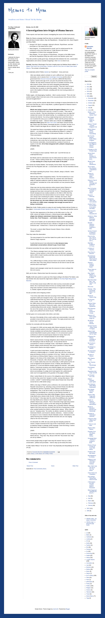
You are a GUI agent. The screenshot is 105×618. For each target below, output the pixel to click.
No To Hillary (46, 453)
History (32, 453)
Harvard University (46, 79)
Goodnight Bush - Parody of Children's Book (92, 440)
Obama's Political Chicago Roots (91, 265)
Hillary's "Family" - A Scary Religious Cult (92, 125)
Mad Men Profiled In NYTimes (91, 244)
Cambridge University (55, 77)
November (91, 100)
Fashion (88, 545)
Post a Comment (33, 462)
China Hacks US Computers (92, 473)
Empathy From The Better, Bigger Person (92, 434)
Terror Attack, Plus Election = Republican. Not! (92, 169)
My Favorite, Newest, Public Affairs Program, (92, 138)
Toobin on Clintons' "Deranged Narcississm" (92, 402)
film (87, 547)
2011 (88, 89)
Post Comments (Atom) (40, 468)
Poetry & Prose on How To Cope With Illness (92, 447)
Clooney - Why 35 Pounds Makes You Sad (92, 291)
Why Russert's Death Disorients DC (92, 212)
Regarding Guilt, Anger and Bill (92, 372)
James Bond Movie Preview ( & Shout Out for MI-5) (92, 156)
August (90, 105)
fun (87, 551)
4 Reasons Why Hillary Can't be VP (92, 420)
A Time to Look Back (92, 424)
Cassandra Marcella (90, 47)
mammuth (55, 609)
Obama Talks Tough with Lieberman (91, 396)
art (87, 533)
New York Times (52, 122)
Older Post (75, 466)
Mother (88, 569)
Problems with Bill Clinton (91, 452)
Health (88, 555)
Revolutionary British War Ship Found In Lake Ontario (92, 258)
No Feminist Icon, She (91, 375)
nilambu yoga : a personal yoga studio (90, 523)
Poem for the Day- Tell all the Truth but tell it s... (92, 238)
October (90, 103)
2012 (88, 86)
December (91, 98)
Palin (87, 577)
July (89, 107)
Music (87, 571)
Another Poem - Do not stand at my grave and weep (92, 206)
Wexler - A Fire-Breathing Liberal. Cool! (92, 113)
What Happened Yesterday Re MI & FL (92, 491)
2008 (88, 96)
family (87, 543)
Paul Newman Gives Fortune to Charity (91, 311)
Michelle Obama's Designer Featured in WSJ (92, 225)
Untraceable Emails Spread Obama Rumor (46, 209)
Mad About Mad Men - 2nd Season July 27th (92, 282)
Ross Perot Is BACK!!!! (91, 252)
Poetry (88, 583)
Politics (51, 453)
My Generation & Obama (92, 351)
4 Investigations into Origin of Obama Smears (92, 145)
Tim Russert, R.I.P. (91, 300)
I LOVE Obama (38, 453)
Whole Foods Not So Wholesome (92, 163)
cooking (88, 539)
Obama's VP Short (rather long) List (92, 317)
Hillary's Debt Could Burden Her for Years (92, 333)
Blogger (68, 609)
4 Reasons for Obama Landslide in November (92, 339)
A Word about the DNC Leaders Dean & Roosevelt (91, 485)
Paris (87, 579)
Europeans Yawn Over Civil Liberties (92, 200)
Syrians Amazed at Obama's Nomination (92, 232)
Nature (88, 573)
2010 (88, 91)
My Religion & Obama (91, 347)
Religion (88, 588)
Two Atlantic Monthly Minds (91, 391)
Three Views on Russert (92, 270)
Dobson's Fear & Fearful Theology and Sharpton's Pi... (92, 183)
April (89, 498)
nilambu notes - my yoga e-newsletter (91, 519)
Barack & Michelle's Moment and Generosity (92, 409)
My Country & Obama (91, 343)
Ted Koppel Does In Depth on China (91, 119)
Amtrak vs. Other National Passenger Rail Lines (92, 218)
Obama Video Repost (91, 428)
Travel (88, 594)
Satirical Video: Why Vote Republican (92, 305)
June (89, 110)
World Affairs (89, 596)
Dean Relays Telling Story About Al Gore (92, 478)
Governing (89, 553)
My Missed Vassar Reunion (91, 322)
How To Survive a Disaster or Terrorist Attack (92, 190)
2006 (88, 510)
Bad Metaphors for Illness (92, 456)
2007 (88, 508)
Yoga (87, 598)
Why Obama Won (91, 359)
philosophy (89, 581)
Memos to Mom (27, 10)
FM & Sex (90, 286)
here (59, 60)
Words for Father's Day (92, 296)
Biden (87, 535)
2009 (88, 94)
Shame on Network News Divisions (91, 176)
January (90, 505)
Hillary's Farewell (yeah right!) (92, 380)
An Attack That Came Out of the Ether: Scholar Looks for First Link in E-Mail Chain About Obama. (52, 66)
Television (89, 592)
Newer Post (30, 466)
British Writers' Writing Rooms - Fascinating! (92, 131)
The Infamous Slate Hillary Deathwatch (92, 386)
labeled (46, 72)
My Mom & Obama (91, 355)
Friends (88, 549)
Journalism (89, 563)
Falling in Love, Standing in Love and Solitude (92, 462)
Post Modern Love (91, 368)
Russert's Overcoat (91, 195)
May (89, 496)
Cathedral (89, 537)
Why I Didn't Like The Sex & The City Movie (92, 468)
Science (88, 590)
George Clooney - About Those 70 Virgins (92, 327)
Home (52, 466)
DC (87, 541)
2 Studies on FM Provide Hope (92, 150)
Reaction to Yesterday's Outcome (92, 415)
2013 (88, 84)
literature (88, 567)
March (90, 500)
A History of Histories (91, 249)
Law (87, 565)
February (90, 503)
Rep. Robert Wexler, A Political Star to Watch (92, 275)
